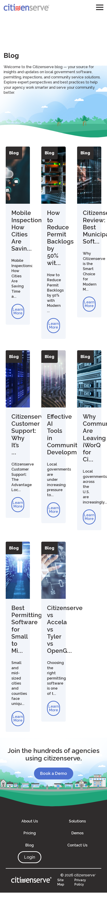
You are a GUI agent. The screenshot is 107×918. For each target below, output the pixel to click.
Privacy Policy (80, 882)
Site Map (60, 882)
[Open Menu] (99, 7)
